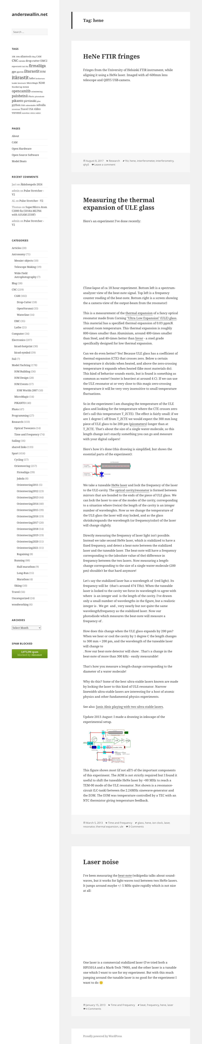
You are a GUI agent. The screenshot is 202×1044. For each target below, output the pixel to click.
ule (121, 826)
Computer (18, 333)
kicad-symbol (22, 352)
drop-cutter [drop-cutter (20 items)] (33, 61)
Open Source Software (25, 155)
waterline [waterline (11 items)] (26, 113)
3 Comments (136, 826)
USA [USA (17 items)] (31, 109)
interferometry (164, 161)
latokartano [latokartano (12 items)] (40, 78)
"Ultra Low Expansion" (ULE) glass (151, 318)
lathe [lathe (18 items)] (32, 78)
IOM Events (21, 384)
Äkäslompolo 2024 (31, 184)
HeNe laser (119, 485)
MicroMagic (21, 396)
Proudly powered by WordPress (102, 1036)
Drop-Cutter (24, 302)
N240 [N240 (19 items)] (42, 83)
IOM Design (21, 377)
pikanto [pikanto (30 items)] (17, 101)
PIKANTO (20, 403)
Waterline (23, 315)
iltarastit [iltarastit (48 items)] (31, 71)
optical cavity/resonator (132, 490)
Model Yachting (21, 365)
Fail (14, 359)
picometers (138, 424)
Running (19, 560)
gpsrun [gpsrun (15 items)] (20, 71)
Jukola (20, 478)
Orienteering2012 (27, 491)
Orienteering (22, 466)
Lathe (17, 327)
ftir (126, 161)
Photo (15, 409)
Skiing (18, 585)
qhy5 (86, 164)
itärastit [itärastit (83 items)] (20, 77)
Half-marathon (26, 566)
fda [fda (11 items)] (27, 66)
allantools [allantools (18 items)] (26, 56)
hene (133, 161)
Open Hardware (22, 148)
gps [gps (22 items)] (14, 71)
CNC (14, 289)
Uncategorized (20, 598)
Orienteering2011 (27, 485)
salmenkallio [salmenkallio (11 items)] (31, 105)
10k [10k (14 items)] (13, 56)
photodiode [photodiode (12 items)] (39, 96)
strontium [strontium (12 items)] (16, 109)
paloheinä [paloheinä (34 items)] (20, 96)
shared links (19, 447)
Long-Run (23, 573)
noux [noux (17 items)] (26, 86)
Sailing (16, 440)
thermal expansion (139, 313)
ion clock (157, 822)
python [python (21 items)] (16, 105)
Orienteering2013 (27, 497)
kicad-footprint (23, 346)
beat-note (125, 875)
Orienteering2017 (27, 522)
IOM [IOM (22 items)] (43, 71)
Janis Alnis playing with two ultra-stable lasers (129, 707)
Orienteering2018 (27, 529)
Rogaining (23, 554)
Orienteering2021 (27, 548)
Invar (139, 338)
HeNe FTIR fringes (111, 56)
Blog (14, 283)
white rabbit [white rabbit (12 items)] (35, 113)
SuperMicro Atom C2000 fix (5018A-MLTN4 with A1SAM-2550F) (29, 210)
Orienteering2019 (27, 535)
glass (141, 822)
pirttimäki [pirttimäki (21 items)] (30, 101)
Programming (20, 415)
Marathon (23, 579)
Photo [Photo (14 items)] (31, 96)
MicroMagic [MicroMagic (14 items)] (32, 83)
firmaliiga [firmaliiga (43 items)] (37, 65)
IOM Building (22, 371)
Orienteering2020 (27, 541)
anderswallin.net (30, 14)
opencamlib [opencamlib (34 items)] (21, 91)
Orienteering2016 (27, 516)
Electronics (18, 340)
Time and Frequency (26, 434)
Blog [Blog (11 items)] (34, 57)
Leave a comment (104, 164)
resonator (89, 826)
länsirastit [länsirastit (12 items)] (22, 83)
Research (17, 422)
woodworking (20, 604)
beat (143, 1005)
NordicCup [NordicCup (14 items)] (17, 87)
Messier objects (23, 260)
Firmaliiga (23, 472)
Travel (16, 592)
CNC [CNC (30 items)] (15, 60)
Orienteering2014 (27, 503)
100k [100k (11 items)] (18, 57)
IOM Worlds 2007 (27, 390)
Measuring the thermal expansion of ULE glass (118, 203)
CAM (15, 142)
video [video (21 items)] (37, 109)
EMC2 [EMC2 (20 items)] (43, 61)
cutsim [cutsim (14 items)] (22, 61)
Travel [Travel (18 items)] (24, 109)
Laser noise (101, 862)
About (15, 136)
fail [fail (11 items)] (23, 66)
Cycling (18, 459)
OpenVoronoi (25, 308)
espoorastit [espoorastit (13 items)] (17, 66)
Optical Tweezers (24, 428)
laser (166, 822)
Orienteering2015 (27, 510)
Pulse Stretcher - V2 (31, 201)
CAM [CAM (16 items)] (38, 56)
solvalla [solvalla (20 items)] (41, 105)
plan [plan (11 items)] (39, 101)
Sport (15, 453)
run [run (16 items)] (23, 105)
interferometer (145, 161)
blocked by (29, 653)
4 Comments (93, 1008)
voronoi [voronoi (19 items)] (16, 112)
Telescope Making (25, 267)
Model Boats (19, 161)
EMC (17, 321)
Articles (16, 248)
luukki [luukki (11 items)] (14, 83)
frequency (153, 1005)
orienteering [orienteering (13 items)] (36, 91)
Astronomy (18, 254)
